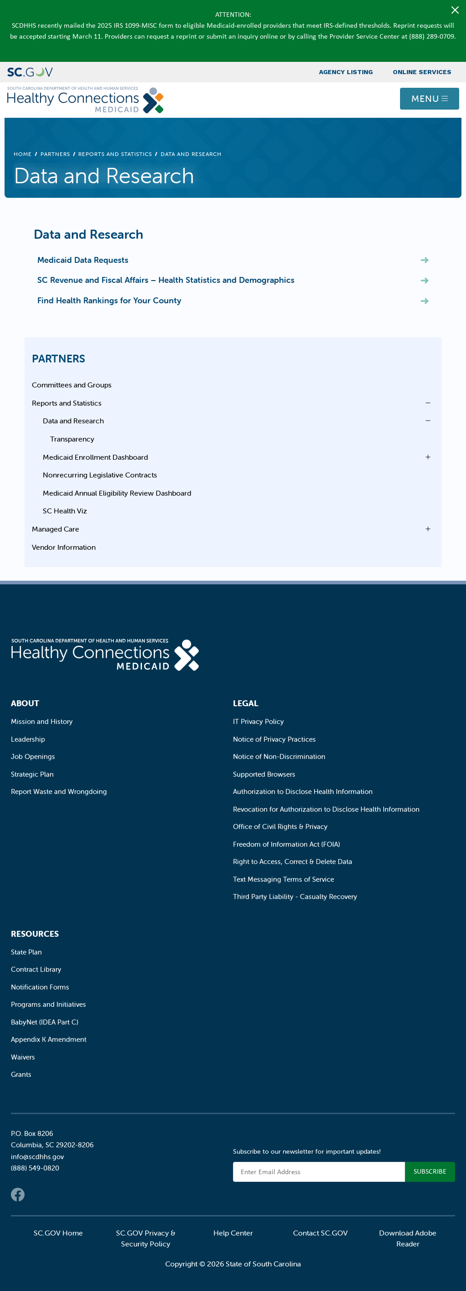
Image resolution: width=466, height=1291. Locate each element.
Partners (55, 154)
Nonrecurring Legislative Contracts (100, 474)
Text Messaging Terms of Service (283, 879)
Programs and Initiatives (48, 1004)
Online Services (422, 71)
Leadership (28, 739)
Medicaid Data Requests (82, 260)
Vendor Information (64, 547)
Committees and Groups (71, 384)
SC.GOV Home (58, 1232)
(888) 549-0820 (35, 1168)
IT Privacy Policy (258, 721)
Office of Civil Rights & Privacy (280, 826)
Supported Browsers (264, 774)
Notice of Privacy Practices (274, 739)
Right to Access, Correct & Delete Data (292, 861)
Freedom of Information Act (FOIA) (286, 844)
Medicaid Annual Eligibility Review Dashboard (117, 492)
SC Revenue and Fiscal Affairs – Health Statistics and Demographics (165, 280)
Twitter (36, 1194)
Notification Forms (40, 987)
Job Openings (33, 756)
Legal (245, 703)
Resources (35, 934)
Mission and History (42, 721)
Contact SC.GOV (320, 1232)
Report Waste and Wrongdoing (59, 791)
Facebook (18, 1194)
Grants (21, 1074)
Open (425, 403)
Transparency (72, 438)
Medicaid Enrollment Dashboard (95, 457)
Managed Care (55, 528)
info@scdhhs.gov (37, 1156)
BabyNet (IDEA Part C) (44, 1022)
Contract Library (36, 969)
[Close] (455, 10)
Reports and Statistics (115, 154)
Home (23, 154)
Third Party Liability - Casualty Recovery (295, 896)
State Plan (26, 952)
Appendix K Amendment (48, 1039)
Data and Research (73, 420)
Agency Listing (346, 71)
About (25, 703)
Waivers (23, 1057)
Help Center (233, 1232)
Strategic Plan (32, 774)
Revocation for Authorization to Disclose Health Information (326, 809)
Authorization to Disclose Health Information (303, 791)
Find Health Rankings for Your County (109, 300)
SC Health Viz (65, 510)
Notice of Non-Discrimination (279, 756)
